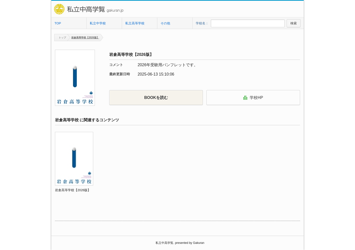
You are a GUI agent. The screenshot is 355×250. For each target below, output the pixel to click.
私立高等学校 (134, 23)
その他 (165, 23)
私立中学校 (98, 23)
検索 (293, 23)
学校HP (253, 97)
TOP (57, 23)
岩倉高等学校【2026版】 (85, 37)
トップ (60, 37)
